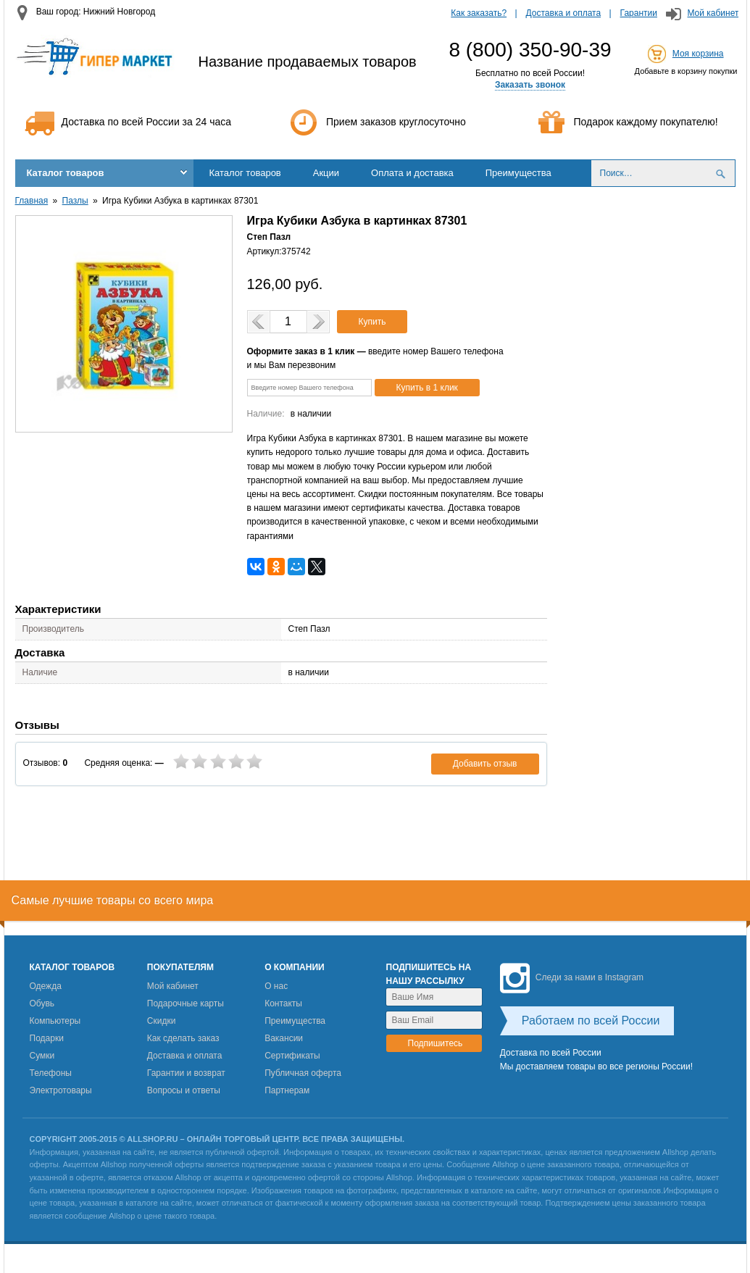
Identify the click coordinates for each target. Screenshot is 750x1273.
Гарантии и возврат (186, 1073)
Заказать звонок (530, 85)
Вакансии (283, 1038)
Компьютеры (55, 1021)
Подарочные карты (185, 1003)
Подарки (47, 1038)
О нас (276, 986)
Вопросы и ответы (183, 1090)
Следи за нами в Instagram (571, 977)
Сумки (42, 1056)
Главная (32, 201)
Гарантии (638, 13)
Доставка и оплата (563, 13)
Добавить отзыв (485, 764)
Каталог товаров (65, 172)
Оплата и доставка (412, 172)
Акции (326, 172)
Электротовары (61, 1090)
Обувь (42, 1003)
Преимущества (518, 172)
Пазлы (75, 201)
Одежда (46, 986)
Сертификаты (292, 1056)
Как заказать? (479, 13)
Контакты (283, 1003)
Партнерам (286, 1090)
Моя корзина (698, 54)
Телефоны (51, 1073)
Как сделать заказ (183, 1038)
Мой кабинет (712, 13)
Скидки (161, 1021)
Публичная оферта (302, 1073)
